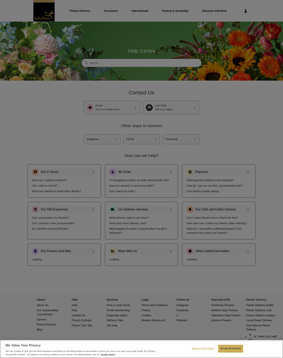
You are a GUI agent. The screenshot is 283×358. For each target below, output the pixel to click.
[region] (141, 349)
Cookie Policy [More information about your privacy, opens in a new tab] (108, 354)
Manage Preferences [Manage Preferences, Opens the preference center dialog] (203, 348)
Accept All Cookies (230, 348)
